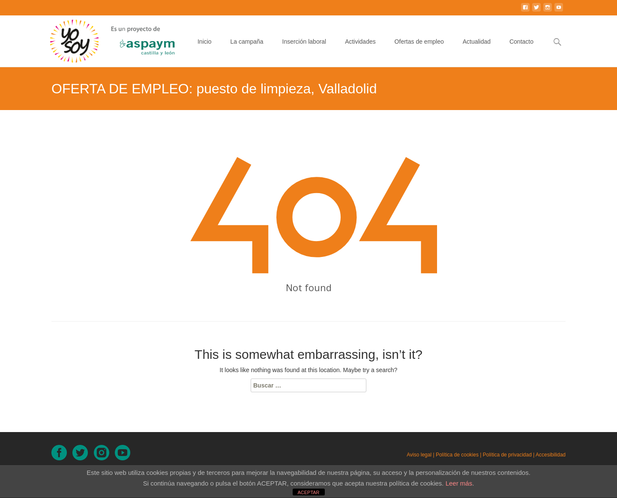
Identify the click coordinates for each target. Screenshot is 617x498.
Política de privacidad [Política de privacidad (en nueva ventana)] (507, 455)
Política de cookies (457, 455)
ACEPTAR (308, 492)
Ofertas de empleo (419, 49)
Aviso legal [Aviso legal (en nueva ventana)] (419, 455)
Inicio (205, 49)
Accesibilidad (551, 455)
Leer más (459, 483)
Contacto (521, 49)
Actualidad (477, 49)
